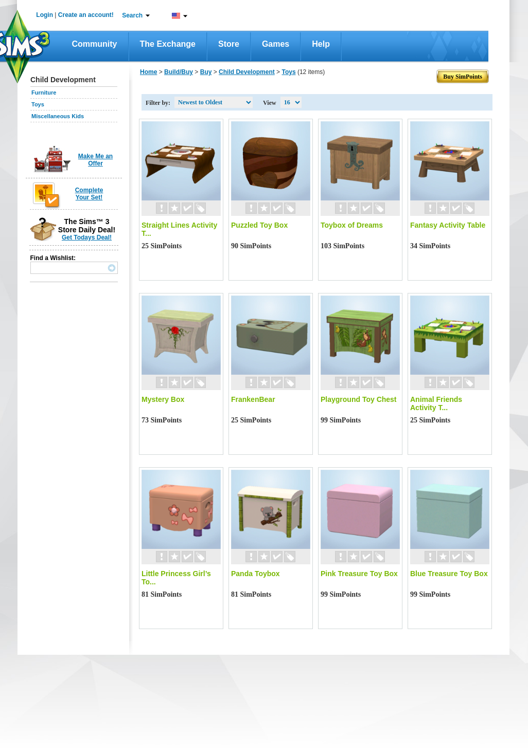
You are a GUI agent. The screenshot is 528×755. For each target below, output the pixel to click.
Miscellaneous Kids (57, 116)
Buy (206, 72)
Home (148, 72)
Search (132, 15)
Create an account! (86, 15)
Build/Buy (178, 72)
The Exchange (168, 44)
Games (275, 44)
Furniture (43, 92)
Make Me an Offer (95, 160)
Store (228, 44)
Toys (37, 104)
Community (94, 44)
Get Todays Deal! (87, 237)
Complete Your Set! (89, 194)
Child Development (247, 72)
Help (321, 44)
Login (44, 15)
